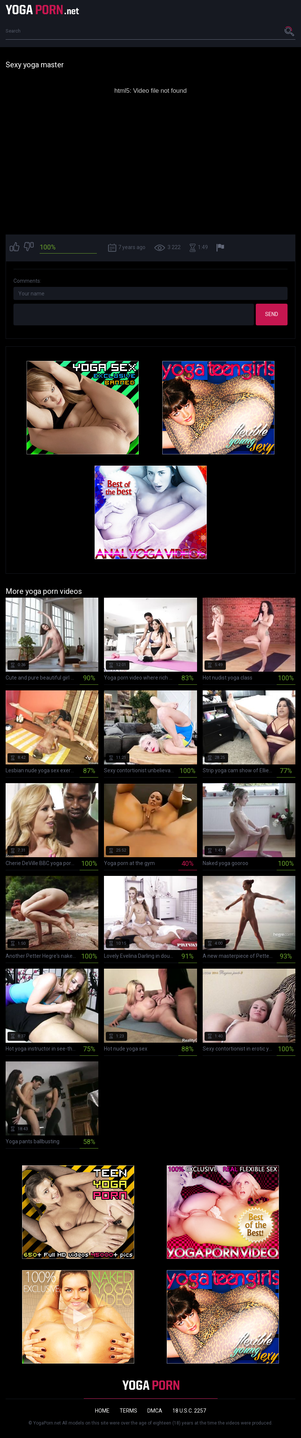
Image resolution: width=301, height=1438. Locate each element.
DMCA (154, 1411)
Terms (128, 1411)
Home (102, 1411)
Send (271, 314)
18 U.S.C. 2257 (189, 1411)
